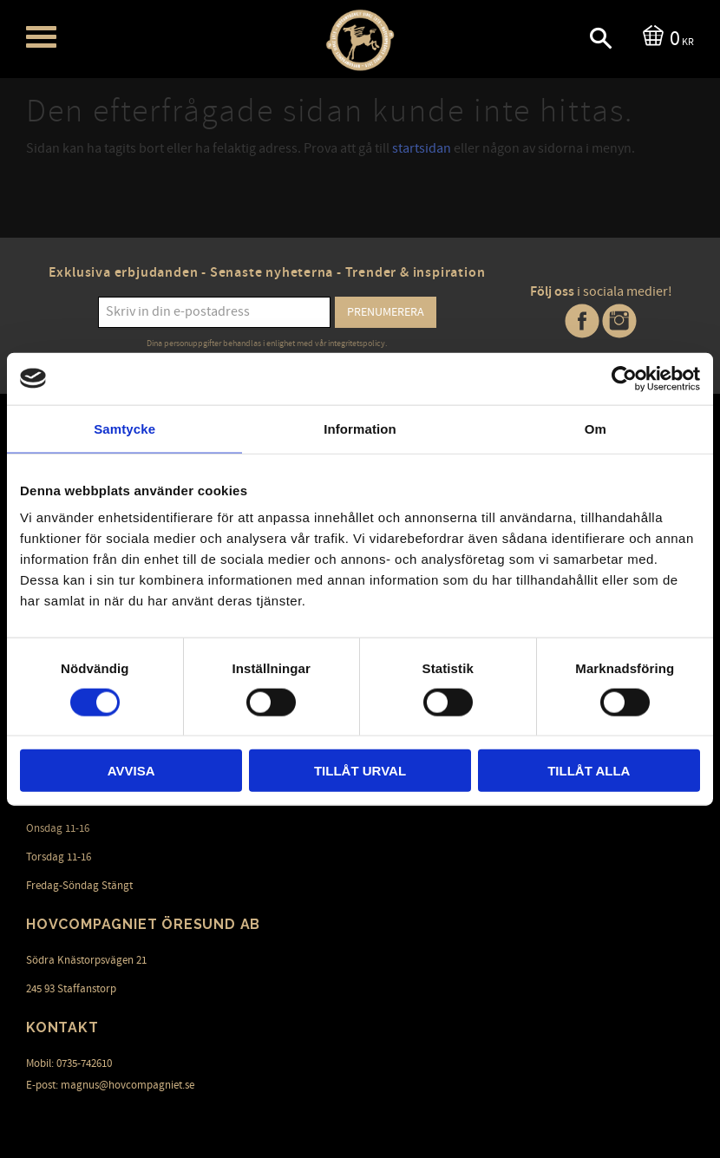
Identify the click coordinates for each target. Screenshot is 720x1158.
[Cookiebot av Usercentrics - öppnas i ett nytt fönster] (624, 378)
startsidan (421, 148)
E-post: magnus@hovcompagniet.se (110, 1085)
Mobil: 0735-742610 (69, 1063)
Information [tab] (360, 428)
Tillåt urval (360, 770)
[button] (41, 37)
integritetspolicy (356, 343)
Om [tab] (595, 428)
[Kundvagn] (665, 37)
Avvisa (131, 770)
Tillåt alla (588, 770)
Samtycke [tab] (124, 428)
